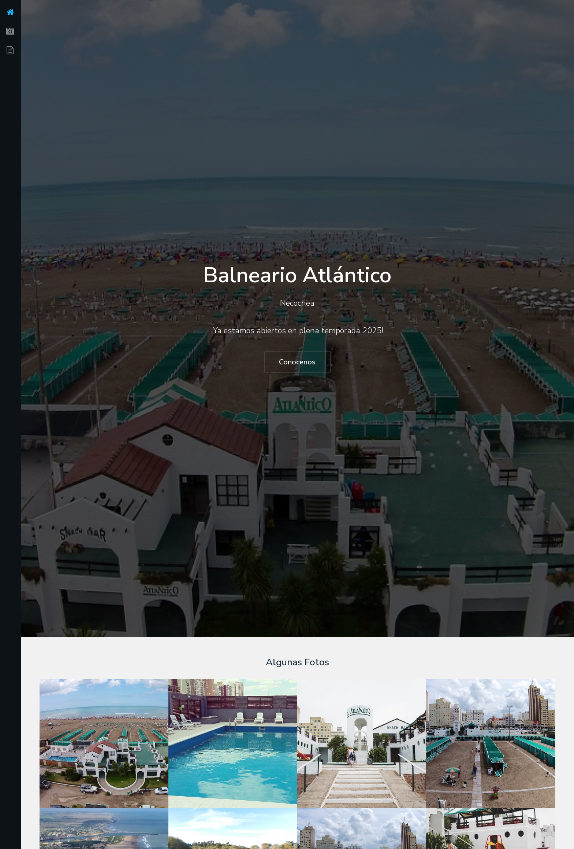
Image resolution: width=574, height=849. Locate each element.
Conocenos (297, 362)
